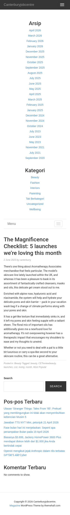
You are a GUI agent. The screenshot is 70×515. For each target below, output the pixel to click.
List (16, 367)
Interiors (35, 187)
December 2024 (35, 115)
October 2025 (35, 62)
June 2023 (35, 136)
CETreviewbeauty (47, 363)
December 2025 (35, 51)
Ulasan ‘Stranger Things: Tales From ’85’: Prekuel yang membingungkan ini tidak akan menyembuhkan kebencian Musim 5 (34, 412)
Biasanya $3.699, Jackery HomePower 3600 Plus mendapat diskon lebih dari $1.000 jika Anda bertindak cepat (32, 441)
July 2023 (35, 131)
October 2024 (35, 126)
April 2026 (35, 30)
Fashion (35, 182)
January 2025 (35, 110)
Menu (11, 224)
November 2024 (35, 120)
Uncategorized (35, 203)
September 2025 (35, 67)
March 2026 (35, 35)
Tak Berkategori (35, 198)
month (29, 367)
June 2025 (35, 83)
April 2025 (35, 94)
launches (8, 367)
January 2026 (35, 46)
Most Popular (39, 367)
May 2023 (35, 142)
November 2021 (35, 147)
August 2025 (35, 72)
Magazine (15, 505)
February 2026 (35, 41)
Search (8, 378)
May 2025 (35, 88)
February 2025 (35, 104)
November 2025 (35, 56)
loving (21, 367)
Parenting (35, 193)
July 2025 (35, 78)
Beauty (35, 177)
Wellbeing (35, 209)
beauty (34, 363)
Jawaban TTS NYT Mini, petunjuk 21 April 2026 (31, 422)
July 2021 (35, 152)
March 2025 (35, 99)
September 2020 (35, 157)
